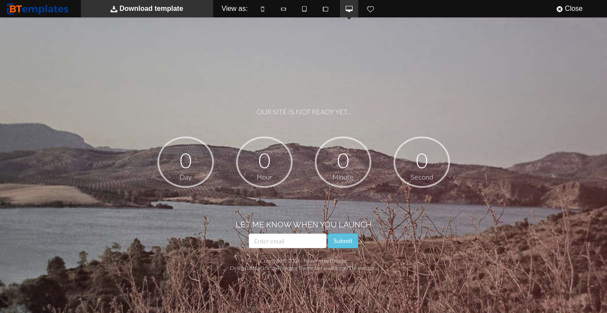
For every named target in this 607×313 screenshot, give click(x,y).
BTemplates (39, 8)
